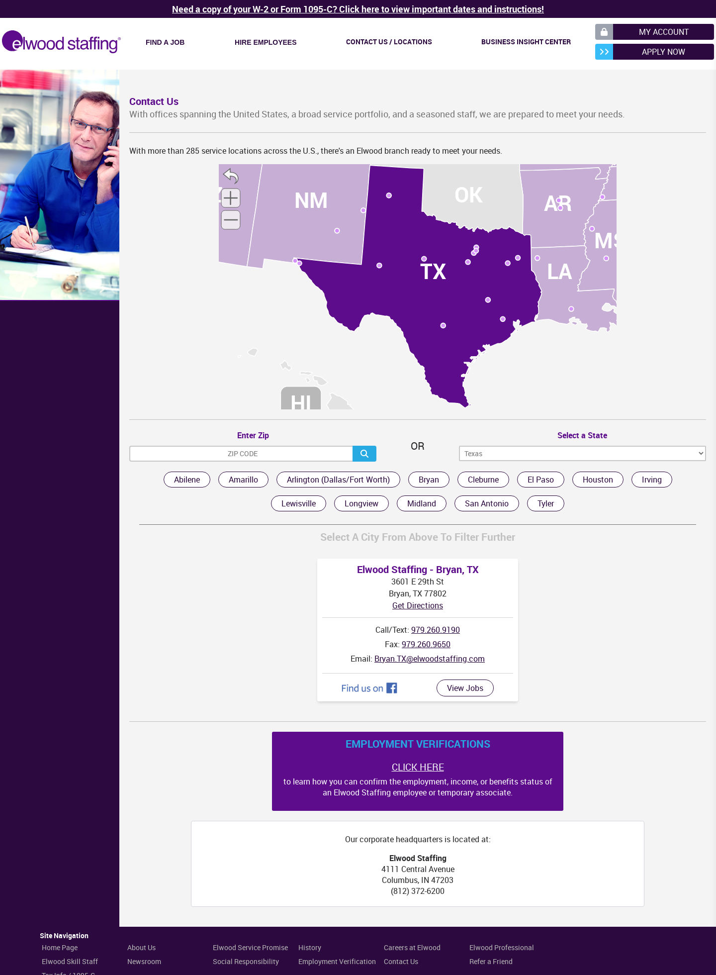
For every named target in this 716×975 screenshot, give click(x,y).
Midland (421, 503)
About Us (141, 947)
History (309, 947)
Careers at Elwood (412, 947)
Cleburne (483, 479)
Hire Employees (265, 42)
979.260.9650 (426, 644)
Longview (361, 503)
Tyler (545, 503)
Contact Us (401, 961)
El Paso (541, 479)
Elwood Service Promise (250, 947)
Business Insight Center (526, 41)
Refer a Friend (491, 961)
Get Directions (417, 605)
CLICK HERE (418, 767)
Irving (652, 479)
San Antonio (487, 503)
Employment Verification (337, 961)
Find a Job (165, 42)
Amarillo (243, 479)
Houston (598, 479)
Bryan (429, 479)
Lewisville (298, 503)
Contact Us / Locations (389, 41)
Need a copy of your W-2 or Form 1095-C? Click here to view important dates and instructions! (358, 9)
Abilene (187, 479)
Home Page (60, 947)
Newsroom (144, 961)
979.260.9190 (435, 629)
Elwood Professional (501, 947)
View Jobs (465, 687)
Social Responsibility (246, 961)
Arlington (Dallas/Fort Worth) (338, 479)
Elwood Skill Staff (70, 961)
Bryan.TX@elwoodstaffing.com (429, 658)
